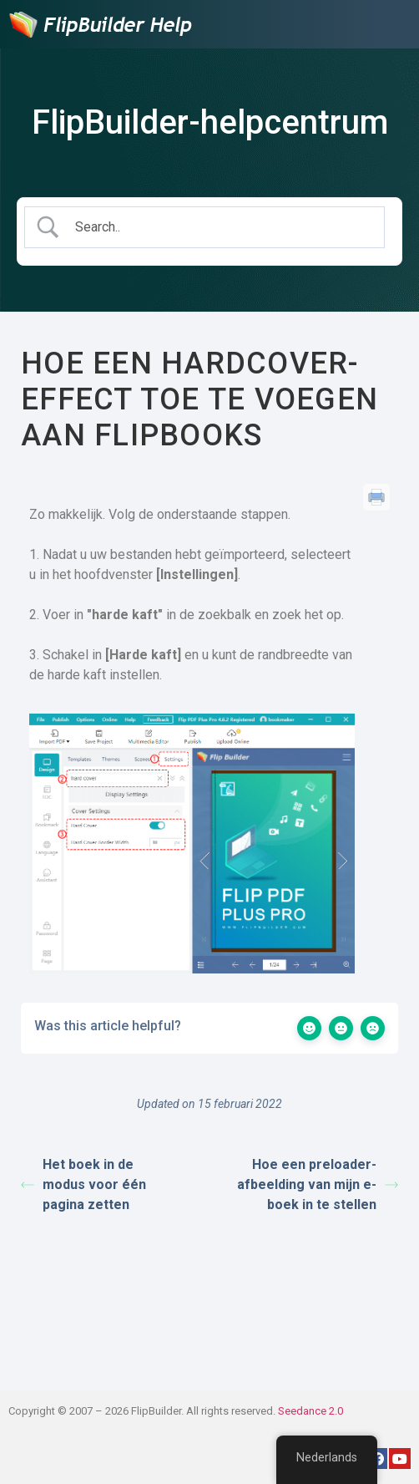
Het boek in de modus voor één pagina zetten (83, 1184)
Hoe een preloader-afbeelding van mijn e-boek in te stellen (317, 1184)
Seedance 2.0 (310, 1411)
